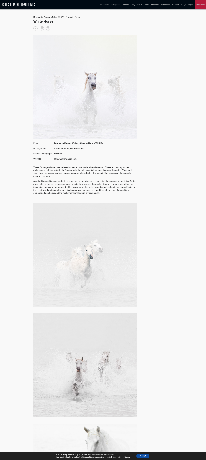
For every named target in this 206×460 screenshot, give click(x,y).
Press (146, 4)
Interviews (155, 4)
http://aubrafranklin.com (65, 158)
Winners (126, 4)
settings (125, 457)
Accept (143, 456)
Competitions (104, 4)
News (139, 4)
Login (190, 4)
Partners (175, 4)
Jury (133, 4)
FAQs (183, 4)
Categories (116, 4)
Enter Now (200, 4)
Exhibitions (165, 4)
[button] (35, 28)
